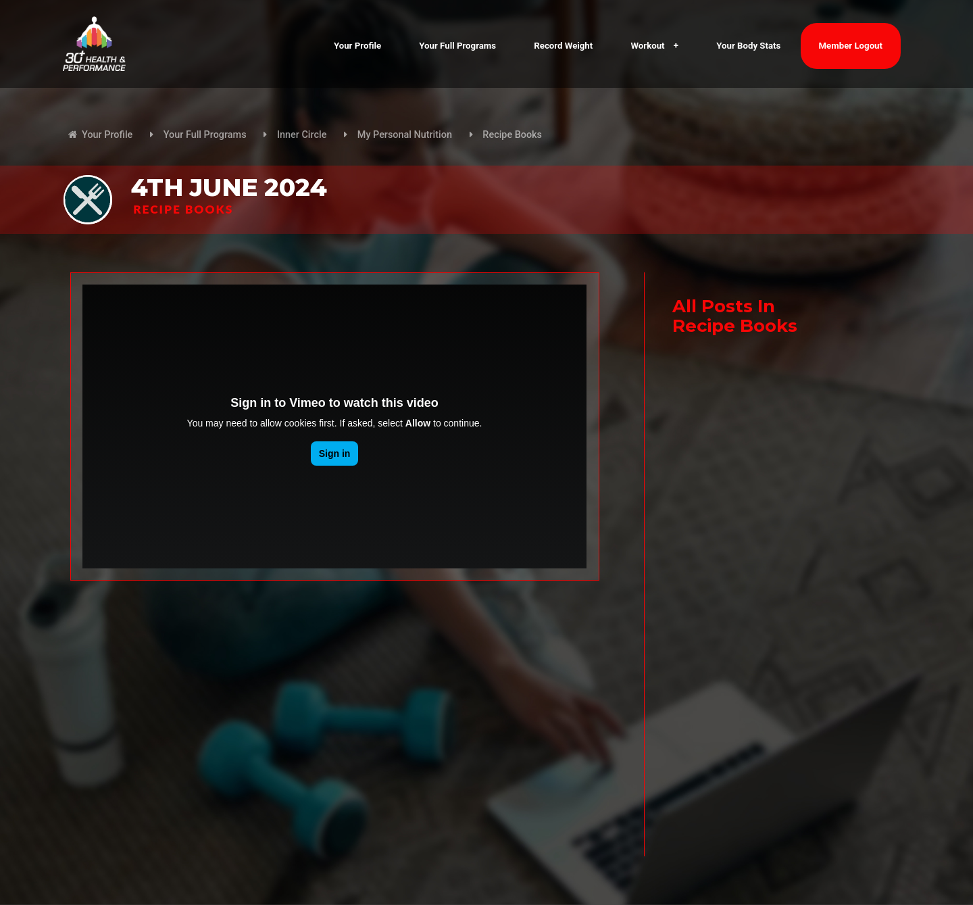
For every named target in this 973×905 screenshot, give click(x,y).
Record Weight (563, 46)
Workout (654, 46)
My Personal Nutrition (404, 135)
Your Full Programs (457, 46)
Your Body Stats (748, 46)
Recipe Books (512, 135)
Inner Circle (301, 135)
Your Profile (357, 46)
